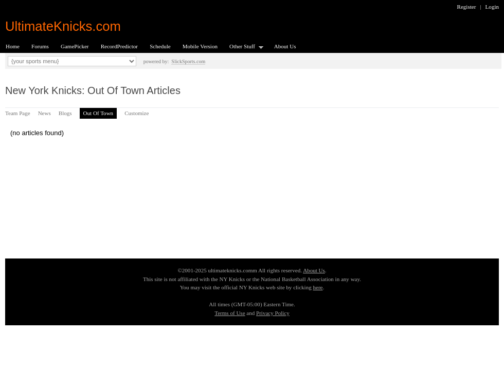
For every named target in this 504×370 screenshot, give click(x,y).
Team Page (17, 113)
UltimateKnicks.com (63, 26)
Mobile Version (200, 46)
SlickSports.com (188, 61)
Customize (136, 113)
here (317, 287)
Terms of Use (229, 313)
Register (466, 7)
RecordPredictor (119, 46)
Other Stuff (243, 47)
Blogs (65, 113)
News (44, 113)
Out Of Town (98, 113)
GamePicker (75, 46)
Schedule (160, 46)
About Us (285, 46)
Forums (40, 46)
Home (13, 46)
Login (492, 7)
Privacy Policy (273, 313)
